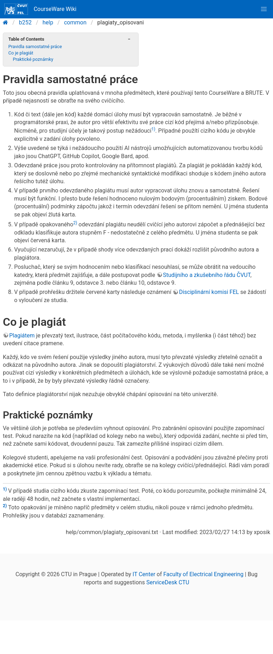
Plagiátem (22, 335)
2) (75, 222)
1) (153, 129)
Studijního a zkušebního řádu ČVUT (206, 275)
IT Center (144, 574)
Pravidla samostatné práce (35, 46)
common (75, 22)
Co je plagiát (20, 53)
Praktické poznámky (33, 59)
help (47, 22)
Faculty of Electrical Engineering (203, 574)
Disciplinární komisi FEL (209, 292)
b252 (25, 22)
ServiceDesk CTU (167, 582)
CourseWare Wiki (40, 9)
